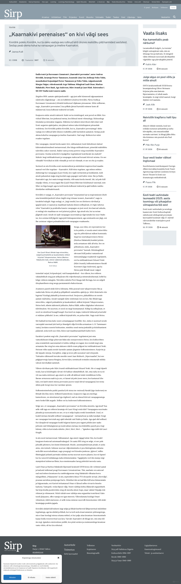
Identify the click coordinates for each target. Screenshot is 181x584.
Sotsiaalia (99, 17)
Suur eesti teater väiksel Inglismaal (157, 159)
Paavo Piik (151, 182)
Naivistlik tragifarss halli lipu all (159, 119)
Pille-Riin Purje (153, 145)
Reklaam (155, 7)
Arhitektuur (56, 17)
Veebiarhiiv (165, 17)
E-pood (147, 7)
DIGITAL (176, 581)
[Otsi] (174, 17)
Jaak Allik (150, 104)
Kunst (81, 17)
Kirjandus (73, 17)
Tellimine (164, 7)
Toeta (173, 7)
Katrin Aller (151, 64)
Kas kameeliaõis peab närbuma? (155, 41)
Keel (123, 17)
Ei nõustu (31, 577)
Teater (108, 17)
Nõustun (12, 577)
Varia (139, 17)
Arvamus (45, 17)
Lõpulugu (131, 17)
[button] (58, 558)
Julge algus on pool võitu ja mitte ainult (159, 79)
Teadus (116, 17)
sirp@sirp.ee (38, 552)
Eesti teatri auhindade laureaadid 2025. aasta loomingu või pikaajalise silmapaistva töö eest (157, 200)
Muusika (89, 17)
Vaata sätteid (51, 577)
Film (65, 17)
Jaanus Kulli (17, 51)
